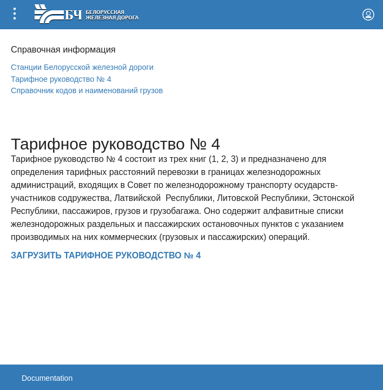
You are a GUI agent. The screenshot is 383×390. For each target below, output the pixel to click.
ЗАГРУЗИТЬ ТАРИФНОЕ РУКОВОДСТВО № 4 (106, 255)
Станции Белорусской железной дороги (82, 67)
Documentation (47, 378)
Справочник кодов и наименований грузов (87, 90)
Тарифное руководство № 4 (61, 79)
